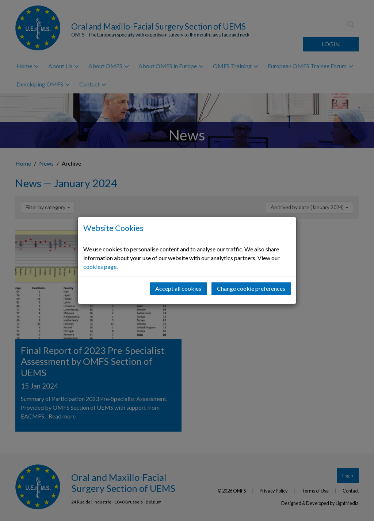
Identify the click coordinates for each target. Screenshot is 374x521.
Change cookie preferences (251, 288)
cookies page (100, 266)
